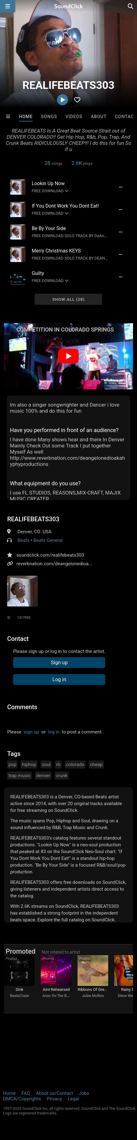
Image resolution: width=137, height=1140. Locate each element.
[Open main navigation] (7, 6)
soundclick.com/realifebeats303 (50, 555)
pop (12, 764)
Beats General (48, 540)
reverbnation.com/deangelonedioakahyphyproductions (73, 563)
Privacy (54, 1099)
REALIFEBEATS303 (33, 519)
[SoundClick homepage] (68, 6)
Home (26, 116)
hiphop (29, 764)
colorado (75, 764)
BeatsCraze (19, 996)
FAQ (25, 1093)
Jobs (84, 1093)
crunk (61, 775)
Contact (126, 116)
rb (58, 764)
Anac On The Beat (57, 996)
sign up (31, 732)
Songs (49, 116)
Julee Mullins (93, 996)
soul (46, 764)
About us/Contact (54, 1093)
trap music (19, 775)
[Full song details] (120, 187)
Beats (23, 540)
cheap (96, 764)
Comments (22, 707)
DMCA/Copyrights (22, 1099)
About (99, 116)
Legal (73, 1099)
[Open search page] (131, 6)
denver (43, 775)
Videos (74, 116)
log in (53, 732)
